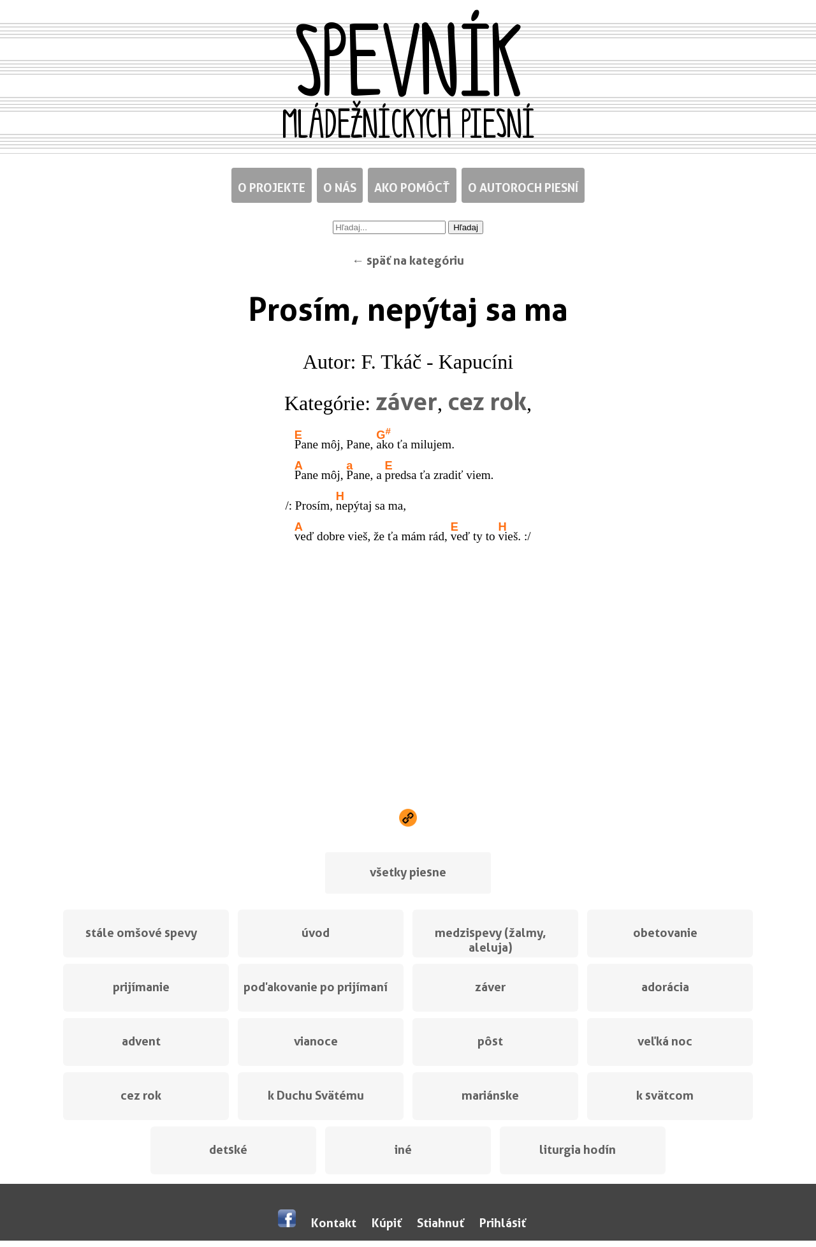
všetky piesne (408, 872)
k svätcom (665, 1095)
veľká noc (665, 1041)
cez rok (487, 401)
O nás (339, 188)
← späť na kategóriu (408, 260)
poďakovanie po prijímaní (316, 987)
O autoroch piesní (523, 188)
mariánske (490, 1095)
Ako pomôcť (412, 188)
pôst (490, 1041)
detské (228, 1149)
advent (141, 1041)
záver (406, 401)
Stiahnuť (440, 1223)
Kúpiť (387, 1223)
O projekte (271, 188)
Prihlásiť (502, 1223)
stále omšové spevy (141, 933)
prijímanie (141, 987)
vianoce (316, 1041)
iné (403, 1149)
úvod (316, 933)
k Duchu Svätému (316, 1095)
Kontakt (333, 1223)
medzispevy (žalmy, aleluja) (490, 940)
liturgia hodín (577, 1149)
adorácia (665, 987)
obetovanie (665, 933)
